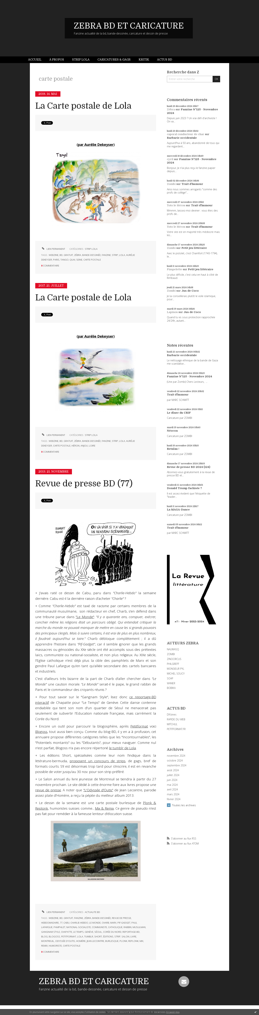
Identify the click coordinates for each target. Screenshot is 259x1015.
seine (79, 259)
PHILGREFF (173, 664)
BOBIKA (171, 688)
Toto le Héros (176, 205)
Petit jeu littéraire (194, 248)
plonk (123, 941)
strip (115, 255)
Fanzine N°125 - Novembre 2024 (189, 376)
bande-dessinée (91, 255)
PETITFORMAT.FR (176, 729)
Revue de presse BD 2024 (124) (188, 467)
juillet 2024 (173, 775)
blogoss (54, 936)
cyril (170, 159)
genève (89, 931)
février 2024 (173, 799)
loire (92, 445)
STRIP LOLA (91, 248)
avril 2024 (172, 789)
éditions (108, 936)
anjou (84, 445)
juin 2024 (172, 780)
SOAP (170, 678)
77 (61, 922)
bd (61, 255)
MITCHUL (172, 724)
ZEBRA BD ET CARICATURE (129, 26)
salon (125, 936)
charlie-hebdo (79, 922)
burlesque (112, 941)
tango (64, 259)
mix (141, 941)
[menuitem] (36, 59)
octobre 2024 (175, 760)
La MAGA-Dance (178, 509)
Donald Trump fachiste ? (184, 488)
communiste (99, 927)
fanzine (106, 255)
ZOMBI (171, 654)
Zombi (171, 184)
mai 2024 (172, 784)
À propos (56, 59)
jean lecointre (95, 941)
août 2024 (173, 770)
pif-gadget (123, 922)
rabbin (127, 927)
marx (113, 922)
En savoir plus (173, 1012)
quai (72, 259)
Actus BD (164, 59)
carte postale (92, 259)
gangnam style (50, 931)
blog (44, 936)
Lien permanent (53, 248)
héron (75, 445)
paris (56, 259)
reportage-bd (131, 931)
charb (105, 922)
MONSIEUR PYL (175, 668)
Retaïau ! (173, 448)
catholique (115, 927)
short (98, 936)
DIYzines (171, 714)
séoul (98, 931)
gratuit (68, 255)
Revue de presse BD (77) (84, 483)
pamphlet (59, 927)
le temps (78, 931)
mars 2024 (173, 794)
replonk (133, 941)
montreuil (47, 941)
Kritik (144, 59)
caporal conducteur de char (185, 134)
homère (81, 941)
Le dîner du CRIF (179, 412)
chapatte (66, 931)
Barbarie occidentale (182, 137)
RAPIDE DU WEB (176, 719)
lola (122, 255)
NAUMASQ (173, 649)
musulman (139, 927)
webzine (53, 255)
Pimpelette (174, 269)
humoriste (55, 945)
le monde (95, 922)
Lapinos (172, 312)
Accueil (34, 59)
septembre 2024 (176, 765)
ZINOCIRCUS (174, 659)
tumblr (88, 936)
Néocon (172, 430)
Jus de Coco (190, 290)
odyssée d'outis (65, 941)
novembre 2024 (176, 755)
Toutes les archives (184, 805)
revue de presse (121, 918)
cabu (66, 922)
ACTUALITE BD (92, 912)
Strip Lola (81, 59)
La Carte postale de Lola (83, 106)
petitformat (68, 936)
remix (44, 945)
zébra (77, 255)
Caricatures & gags (114, 59)
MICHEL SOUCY (176, 673)
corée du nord (112, 931)
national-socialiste (78, 927)
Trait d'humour (192, 184)
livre (133, 936)
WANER (171, 683)
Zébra (171, 109)
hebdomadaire (50, 922)
